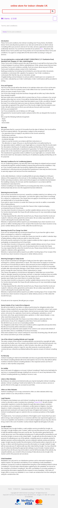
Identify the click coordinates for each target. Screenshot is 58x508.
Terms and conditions (27, 489)
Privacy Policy (40, 489)
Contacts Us (16, 489)
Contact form (38, 402)
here (41, 49)
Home (5, 32)
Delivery (47, 489)
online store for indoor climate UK (29, 6)
